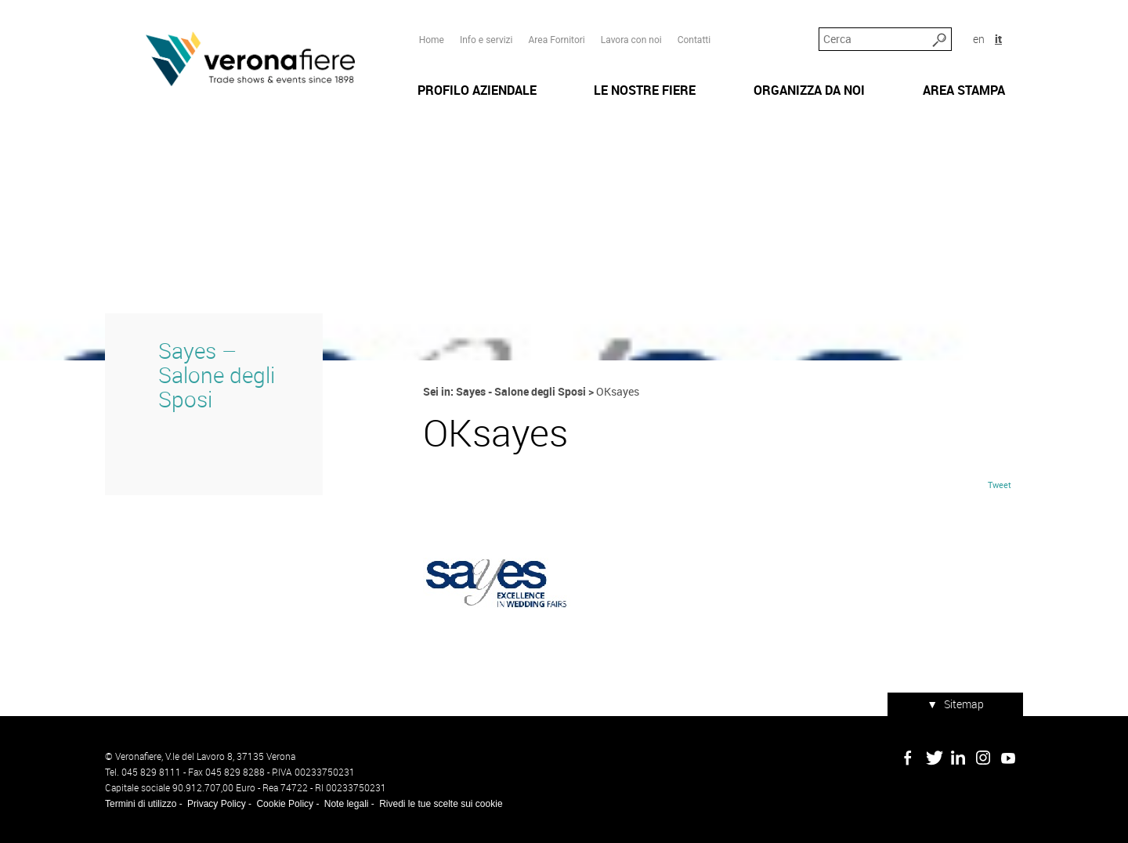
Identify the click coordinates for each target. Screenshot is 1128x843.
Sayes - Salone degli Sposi (521, 391)
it (998, 38)
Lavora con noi (631, 39)
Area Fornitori (556, 39)
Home (431, 39)
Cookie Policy (284, 803)
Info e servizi (486, 39)
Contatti (694, 39)
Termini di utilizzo (140, 803)
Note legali (346, 803)
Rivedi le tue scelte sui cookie (440, 803)
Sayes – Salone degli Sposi (216, 375)
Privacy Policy (216, 803)
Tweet (999, 484)
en (979, 38)
